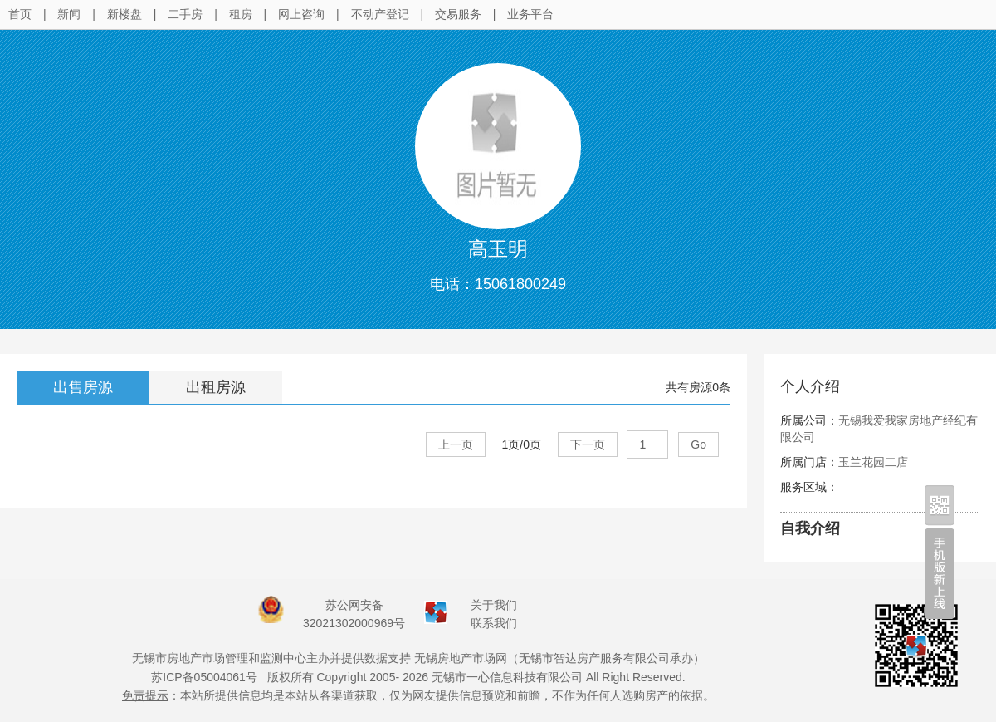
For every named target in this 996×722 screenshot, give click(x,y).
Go (698, 444)
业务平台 (530, 14)
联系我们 (494, 623)
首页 (20, 14)
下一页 (587, 444)
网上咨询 (301, 14)
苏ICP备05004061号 (204, 677)
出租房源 (216, 387)
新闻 (69, 14)
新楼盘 (124, 14)
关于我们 (494, 604)
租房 (240, 14)
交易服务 (458, 14)
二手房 (185, 14)
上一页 (455, 444)
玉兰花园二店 (873, 462)
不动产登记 (380, 14)
